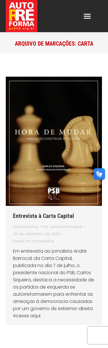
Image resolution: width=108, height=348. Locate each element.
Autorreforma (25, 226)
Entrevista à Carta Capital (43, 215)
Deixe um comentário (33, 241)
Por (63, 226)
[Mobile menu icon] (87, 16)
